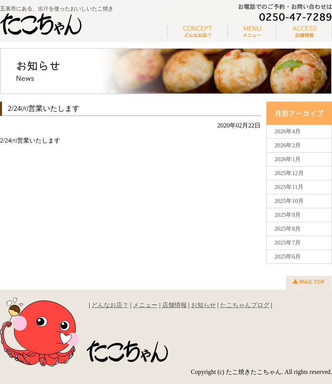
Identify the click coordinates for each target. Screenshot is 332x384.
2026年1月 (287, 159)
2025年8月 (287, 228)
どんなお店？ (197, 32)
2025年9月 (287, 214)
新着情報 (304, 32)
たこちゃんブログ (244, 305)
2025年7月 (287, 242)
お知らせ (203, 305)
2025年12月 (289, 173)
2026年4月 (287, 131)
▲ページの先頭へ (309, 282)
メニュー (252, 32)
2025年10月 (289, 200)
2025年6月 (287, 256)
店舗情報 (174, 305)
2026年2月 (287, 145)
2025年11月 (288, 187)
